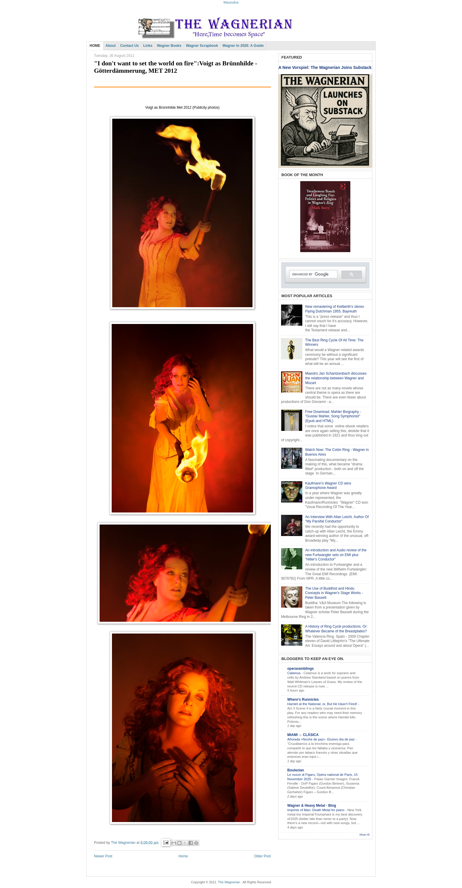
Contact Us (129, 46)
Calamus (294, 673)
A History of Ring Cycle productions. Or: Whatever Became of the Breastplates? (336, 628)
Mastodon (231, 2)
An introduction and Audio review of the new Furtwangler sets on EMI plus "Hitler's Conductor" (336, 554)
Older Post (262, 856)
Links (147, 46)
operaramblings (300, 669)
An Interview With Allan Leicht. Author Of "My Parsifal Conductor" (337, 519)
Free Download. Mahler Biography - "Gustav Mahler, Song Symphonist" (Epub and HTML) (333, 416)
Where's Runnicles (303, 699)
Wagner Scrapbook (202, 46)
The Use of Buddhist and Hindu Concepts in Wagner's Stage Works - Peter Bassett (334, 593)
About (110, 46)
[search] (312, 274)
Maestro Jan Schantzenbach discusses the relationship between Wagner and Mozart (336, 378)
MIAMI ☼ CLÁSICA (303, 735)
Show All (364, 834)
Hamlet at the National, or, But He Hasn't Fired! (322, 704)
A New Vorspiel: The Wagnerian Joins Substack (325, 67)
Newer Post (103, 856)
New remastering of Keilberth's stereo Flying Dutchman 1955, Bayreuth (334, 309)
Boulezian (295, 770)
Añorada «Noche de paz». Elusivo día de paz (321, 739)
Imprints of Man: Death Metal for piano (316, 810)
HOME (95, 46)
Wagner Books (169, 46)
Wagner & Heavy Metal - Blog (311, 805)
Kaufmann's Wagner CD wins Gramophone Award (328, 485)
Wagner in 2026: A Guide (243, 46)
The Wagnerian (229, 882)
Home (183, 856)
